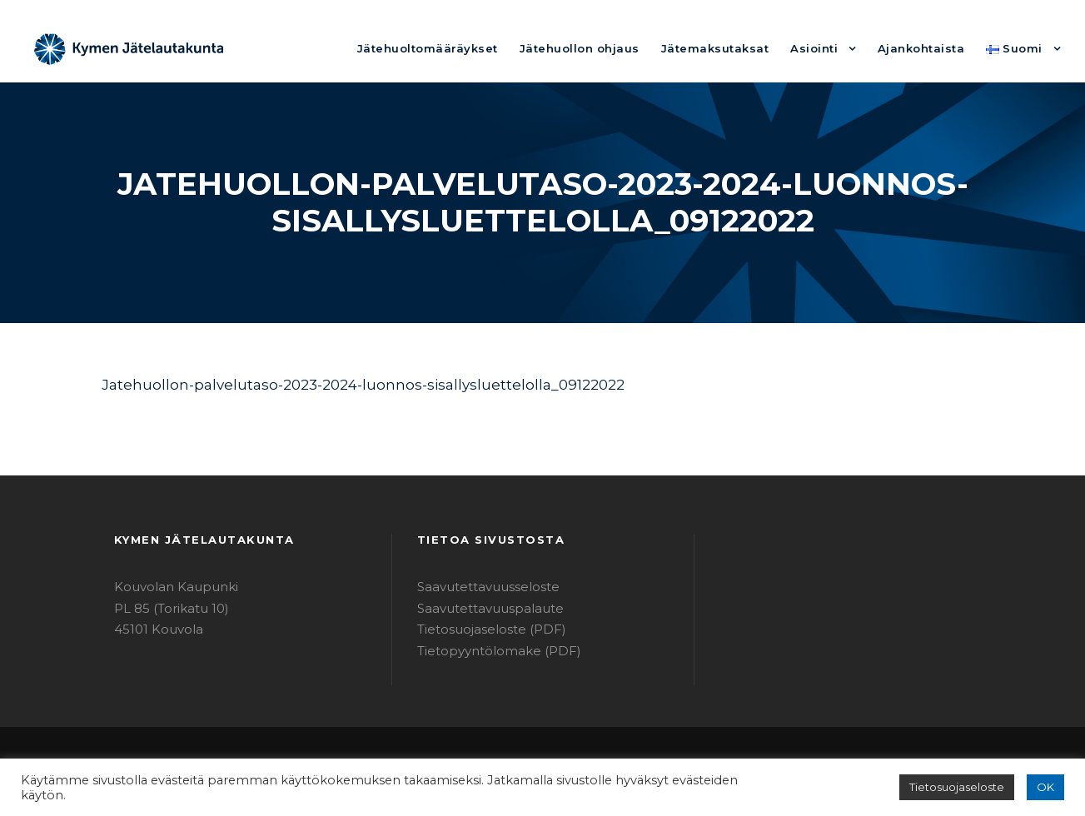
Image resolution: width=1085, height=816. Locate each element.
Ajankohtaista (931, 48)
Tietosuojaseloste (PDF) (483, 629)
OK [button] (1046, 787)
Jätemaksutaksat (741, 48)
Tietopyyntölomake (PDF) (488, 651)
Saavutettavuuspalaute (481, 608)
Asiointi (831, 48)
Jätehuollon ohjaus (620, 48)
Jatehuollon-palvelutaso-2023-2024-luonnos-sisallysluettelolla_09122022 (330, 384)
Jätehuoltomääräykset (483, 48)
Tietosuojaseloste (965, 787)
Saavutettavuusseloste (480, 587)
